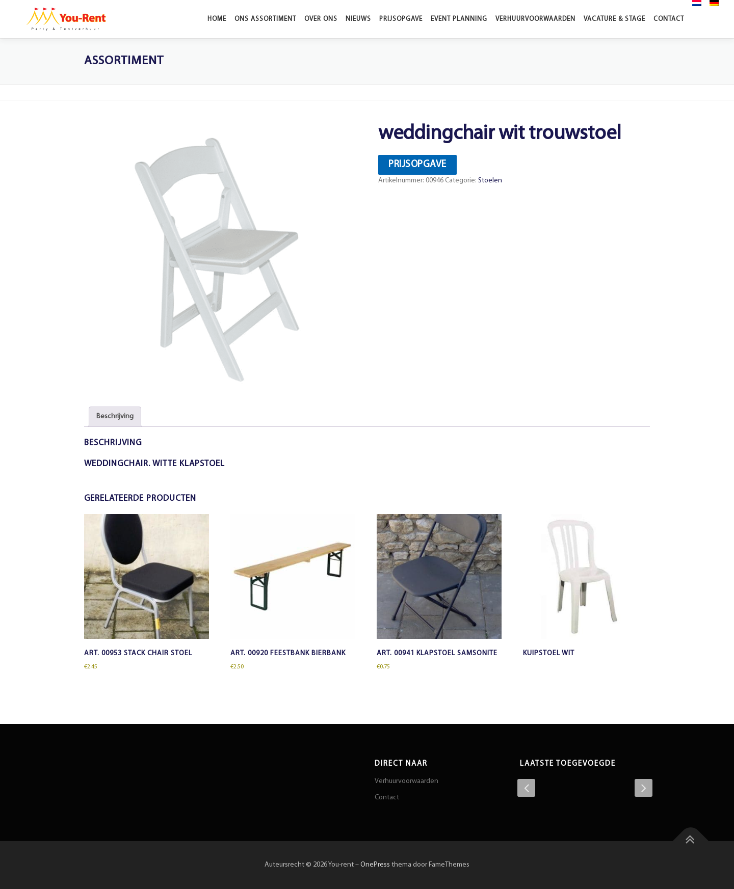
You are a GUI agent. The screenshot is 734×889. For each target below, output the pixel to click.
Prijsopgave (401, 19)
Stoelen (490, 180)
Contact (668, 19)
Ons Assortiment (265, 19)
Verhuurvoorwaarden (535, 19)
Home (216, 19)
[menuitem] (696, 3)
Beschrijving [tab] (115, 416)
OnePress (375, 865)
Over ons (320, 19)
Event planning (459, 19)
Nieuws (358, 19)
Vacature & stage (614, 19)
